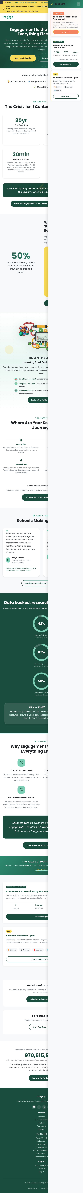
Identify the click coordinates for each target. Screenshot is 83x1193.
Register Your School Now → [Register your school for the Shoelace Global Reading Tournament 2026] (66, 9)
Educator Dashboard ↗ (41, 1150)
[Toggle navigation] (78, 17)
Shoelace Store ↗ (41, 1157)
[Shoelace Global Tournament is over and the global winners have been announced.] (77, 1187)
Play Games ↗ (42, 1153)
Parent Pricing (41, 1144)
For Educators (41, 1141)
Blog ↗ (41, 1172)
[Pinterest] (49, 1107)
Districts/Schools (41, 1138)
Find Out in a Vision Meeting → (41, 497)
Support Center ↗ (41, 1165)
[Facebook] (39, 1107)
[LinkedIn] (34, 1107)
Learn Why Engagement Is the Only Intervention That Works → (41, 203)
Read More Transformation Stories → (41, 583)
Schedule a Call (41, 1147)
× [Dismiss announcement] (79, 2)
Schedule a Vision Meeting (55, 58)
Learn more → (42, 870)
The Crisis (41, 1117)
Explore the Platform (41, 1078)
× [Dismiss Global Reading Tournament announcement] (79, 9)
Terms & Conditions (48, 1188)
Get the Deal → (71, 2)
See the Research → (56, 303)
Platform (41, 1123)
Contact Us (41, 1168)
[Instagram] (44, 1107)
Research (41, 1129)
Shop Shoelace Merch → (41, 959)
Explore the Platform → (41, 400)
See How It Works (23, 58)
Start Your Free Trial (41, 1027)
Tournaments (41, 1126)
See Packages (41, 916)
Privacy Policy (33, 1188)
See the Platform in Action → (41, 845)
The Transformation (41, 1120)
